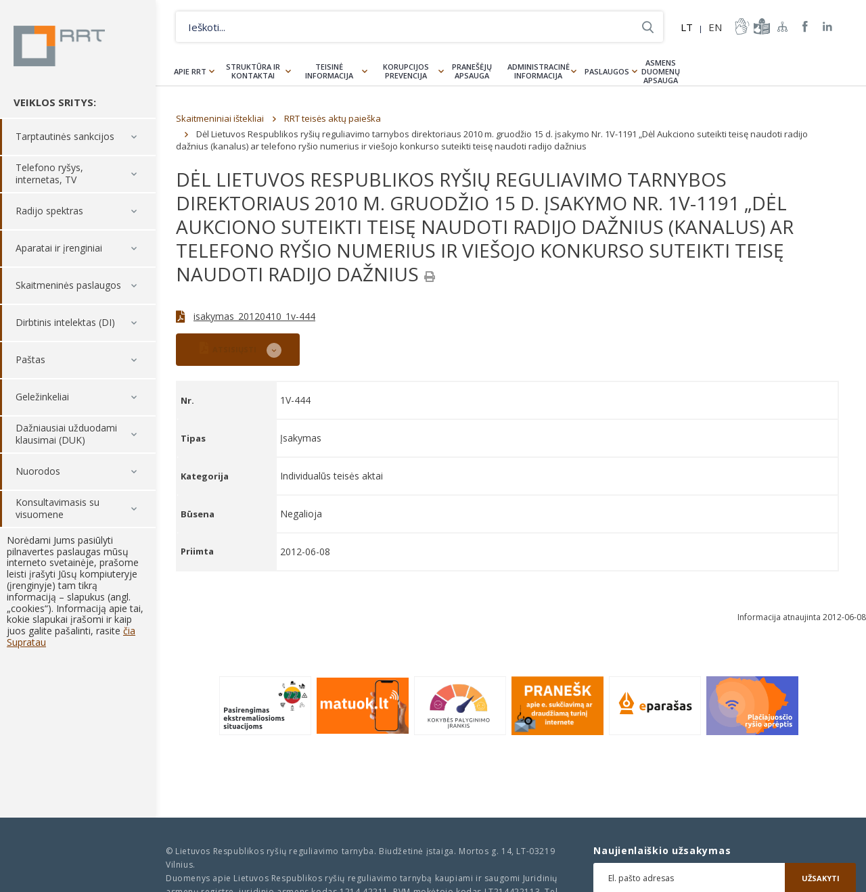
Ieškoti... (648, 26)
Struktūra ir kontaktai (253, 71)
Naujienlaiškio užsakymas (662, 851)
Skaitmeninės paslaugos (68, 285)
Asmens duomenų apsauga (660, 71)
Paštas (30, 360)
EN (715, 27)
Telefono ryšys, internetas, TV (49, 174)
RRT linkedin (828, 27)
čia (129, 630)
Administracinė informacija (538, 71)
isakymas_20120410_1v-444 (254, 316)
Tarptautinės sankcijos (65, 137)
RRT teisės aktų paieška (332, 118)
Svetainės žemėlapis (783, 26)
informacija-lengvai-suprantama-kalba (760, 26)
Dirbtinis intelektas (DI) (65, 322)
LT (687, 27)
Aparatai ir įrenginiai (59, 248)
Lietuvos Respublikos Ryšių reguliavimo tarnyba (59, 46)
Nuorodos (38, 471)
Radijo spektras (49, 211)
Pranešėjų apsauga (472, 71)
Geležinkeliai (42, 397)
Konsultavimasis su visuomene (57, 508)
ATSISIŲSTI (228, 348)
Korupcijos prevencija (406, 71)
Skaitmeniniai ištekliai (220, 118)
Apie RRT (190, 71)
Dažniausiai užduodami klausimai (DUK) (66, 434)
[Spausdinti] (429, 276)
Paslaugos (607, 71)
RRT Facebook (805, 26)
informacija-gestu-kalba (741, 26)
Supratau (26, 642)
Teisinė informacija (329, 71)
